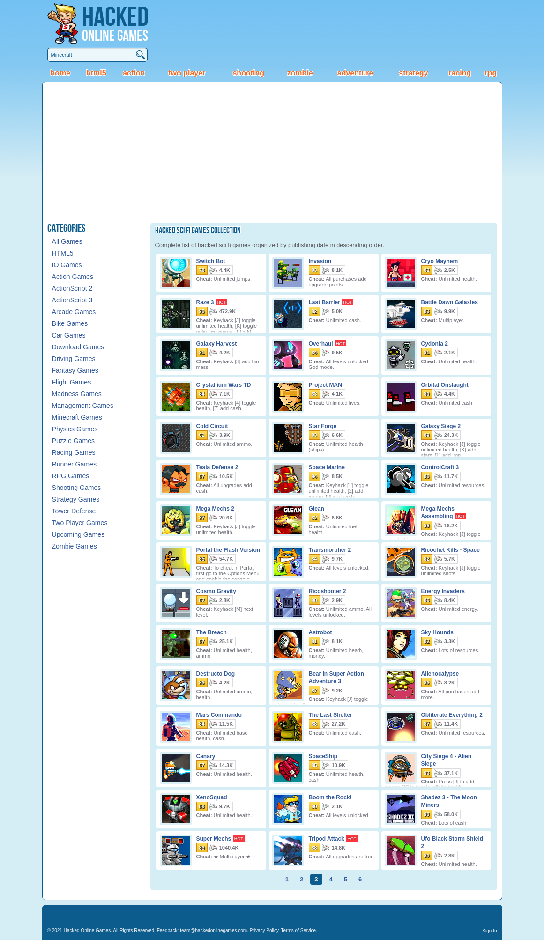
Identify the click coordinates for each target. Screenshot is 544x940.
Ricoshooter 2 (327, 590)
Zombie (300, 73)
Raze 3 (205, 302)
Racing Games (74, 452)
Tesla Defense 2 (217, 467)
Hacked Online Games (87, 930)
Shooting (248, 73)
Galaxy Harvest (216, 343)
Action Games (72, 276)
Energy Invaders (443, 590)
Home (60, 73)
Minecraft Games (77, 417)
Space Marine (327, 467)
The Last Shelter (330, 714)
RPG (490, 73)
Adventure (355, 73)
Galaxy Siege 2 (441, 425)
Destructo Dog (215, 673)
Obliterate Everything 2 (452, 714)
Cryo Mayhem (439, 260)
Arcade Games (74, 312)
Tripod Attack (326, 838)
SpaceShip (323, 755)
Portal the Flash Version (228, 549)
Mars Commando (219, 714)
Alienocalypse (440, 673)
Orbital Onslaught (445, 384)
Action (134, 73)
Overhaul (321, 343)
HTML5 (96, 73)
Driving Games (74, 358)
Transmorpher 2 (330, 549)
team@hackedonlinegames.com (213, 930)
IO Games (67, 265)
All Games (67, 241)
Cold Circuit (212, 425)
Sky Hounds (437, 632)
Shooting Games (76, 487)
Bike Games (70, 323)
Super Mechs (213, 838)
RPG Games (70, 476)
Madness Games (77, 394)
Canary (206, 755)
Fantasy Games (75, 370)
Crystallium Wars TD (223, 384)
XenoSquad (211, 797)
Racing (459, 73)
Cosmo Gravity (216, 590)
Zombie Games (74, 546)
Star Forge (323, 425)
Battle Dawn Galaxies (449, 302)
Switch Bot (210, 260)
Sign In (489, 930)
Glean (316, 508)
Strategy (413, 73)
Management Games (82, 405)
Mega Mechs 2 (215, 508)
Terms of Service (298, 930)
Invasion (320, 260)
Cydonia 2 (434, 343)
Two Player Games (80, 522)
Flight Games (71, 382)
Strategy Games (76, 499)
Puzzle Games (73, 440)
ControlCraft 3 (440, 467)
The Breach (211, 632)
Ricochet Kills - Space (450, 549)
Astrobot (320, 632)
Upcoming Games (78, 534)
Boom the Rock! (330, 797)
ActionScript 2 (72, 288)
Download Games (78, 347)
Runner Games (74, 464)
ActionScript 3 (72, 300)
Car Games (69, 335)
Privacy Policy (264, 930)
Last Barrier (324, 302)
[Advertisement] (272, 152)
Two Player (186, 73)
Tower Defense (74, 511)
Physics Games (75, 429)
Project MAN (325, 384)
